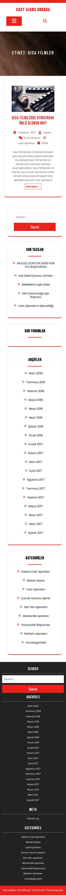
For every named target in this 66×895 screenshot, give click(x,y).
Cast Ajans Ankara (33, 10)
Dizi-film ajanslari (35, 607)
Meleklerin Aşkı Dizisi (36, 285)
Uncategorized (36, 643)
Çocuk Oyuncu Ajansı (35, 598)
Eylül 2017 (35, 471)
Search (34, 227)
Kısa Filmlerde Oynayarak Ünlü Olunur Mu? (33, 120)
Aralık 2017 (35, 444)
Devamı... (33, 186)
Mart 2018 (35, 418)
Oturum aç (33, 818)
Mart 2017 (35, 524)
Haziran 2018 (35, 391)
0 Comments (32, 138)
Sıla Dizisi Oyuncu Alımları (35, 276)
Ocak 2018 (36, 435)
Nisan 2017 (36, 515)
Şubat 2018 (35, 426)
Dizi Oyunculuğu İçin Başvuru (35, 295)
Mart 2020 (36, 373)
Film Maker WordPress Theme (22, 890)
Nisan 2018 (36, 409)
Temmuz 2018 (35, 382)
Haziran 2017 (35, 497)
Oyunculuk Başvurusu (35, 625)
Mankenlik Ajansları (36, 616)
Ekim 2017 (35, 462)
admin (47, 132)
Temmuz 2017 (35, 488)
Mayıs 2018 (35, 400)
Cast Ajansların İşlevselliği (35, 306)
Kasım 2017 (35, 453)
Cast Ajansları (26, 143)
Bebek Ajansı (36, 580)
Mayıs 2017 (35, 506)
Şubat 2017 (35, 533)
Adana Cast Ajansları (35, 572)
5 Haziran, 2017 (27, 132)
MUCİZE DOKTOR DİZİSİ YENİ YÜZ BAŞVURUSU (36, 265)
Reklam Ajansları (35, 634)
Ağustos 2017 (36, 480)
